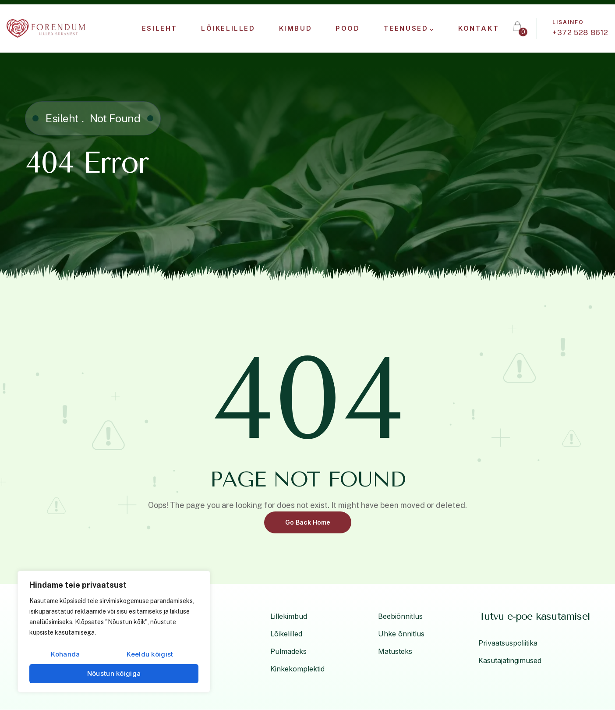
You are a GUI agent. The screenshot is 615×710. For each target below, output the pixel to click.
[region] (114, 631)
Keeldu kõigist (150, 654)
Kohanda (65, 654)
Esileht (62, 118)
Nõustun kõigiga (114, 673)
